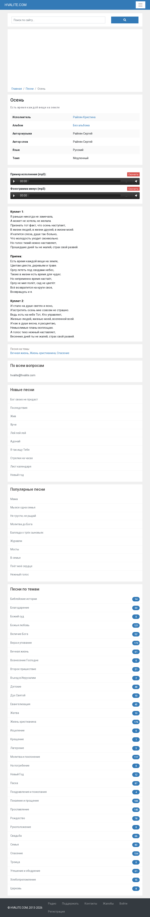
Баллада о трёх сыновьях (26, 532)
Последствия (18, 407)
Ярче (13, 424)
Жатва (75, 713)
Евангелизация (75, 704)
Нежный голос (19, 574)
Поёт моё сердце (21, 566)
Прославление (75, 809)
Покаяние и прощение (75, 801)
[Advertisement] (75, 56)
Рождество (75, 818)
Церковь (75, 888)
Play (14, 181)
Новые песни (22, 390)
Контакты (91, 903)
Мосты (14, 549)
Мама (14, 499)
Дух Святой (75, 695)
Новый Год (75, 774)
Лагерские (75, 748)
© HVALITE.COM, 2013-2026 (25, 907)
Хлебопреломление (75, 880)
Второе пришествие (75, 669)
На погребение (75, 766)
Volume (135, 181)
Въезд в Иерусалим (75, 678)
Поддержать (70, 903)
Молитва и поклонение (75, 757)
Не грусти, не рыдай (23, 515)
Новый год (17, 474)
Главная (17, 88)
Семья (75, 845)
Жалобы (108, 903)
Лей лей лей (18, 433)
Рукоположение (75, 827)
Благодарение (75, 608)
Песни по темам (24, 589)
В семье (15, 557)
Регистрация (56, 911)
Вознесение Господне (75, 660)
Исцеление (75, 730)
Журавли (16, 541)
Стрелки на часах (21, 458)
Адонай (15, 441)
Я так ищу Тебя (19, 449)
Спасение (63, 353)
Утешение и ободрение (75, 871)
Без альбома (81, 125)
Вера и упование (75, 643)
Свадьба (75, 836)
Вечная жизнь (19, 353)
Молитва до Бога (21, 524)
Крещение (75, 739)
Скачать (133, 174)
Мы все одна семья (22, 507)
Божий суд (75, 616)
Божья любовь (75, 625)
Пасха (75, 783)
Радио (52, 903)
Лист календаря (20, 466)
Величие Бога (75, 634)
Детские (75, 687)
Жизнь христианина (43, 353)
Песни (30, 88)
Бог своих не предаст (24, 399)
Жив (13, 416)
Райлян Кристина (84, 117)
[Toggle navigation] (140, 4)
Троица (75, 862)
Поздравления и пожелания (75, 792)
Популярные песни (27, 489)
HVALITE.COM (16, 5)
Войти (123, 903)
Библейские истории (75, 599)
